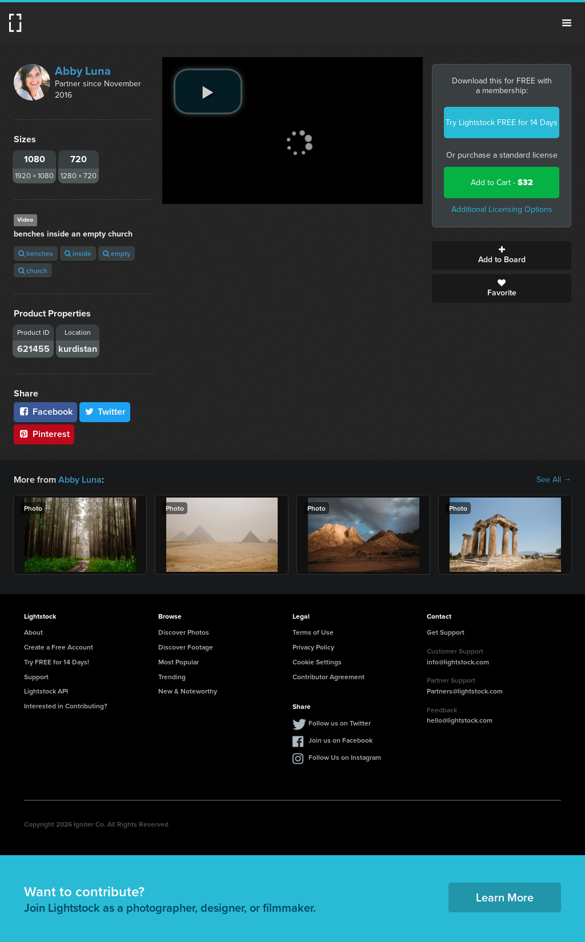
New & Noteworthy (187, 691)
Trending (172, 677)
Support (36, 677)
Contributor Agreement (328, 677)
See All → (553, 480)
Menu (567, 23)
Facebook (45, 411)
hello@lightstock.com (459, 720)
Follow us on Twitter (339, 723)
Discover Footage (185, 647)
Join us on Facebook (340, 740)
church (32, 270)
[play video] (208, 91)
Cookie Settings (317, 662)
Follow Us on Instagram (344, 757)
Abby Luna (83, 70)
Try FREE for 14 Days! (56, 662)
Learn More (505, 897)
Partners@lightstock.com (465, 691)
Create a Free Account (58, 647)
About (33, 632)
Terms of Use (313, 632)
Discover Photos (183, 632)
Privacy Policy (313, 647)
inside (78, 253)
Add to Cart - (502, 183)
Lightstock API (46, 691)
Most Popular (178, 662)
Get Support (445, 632)
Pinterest (44, 433)
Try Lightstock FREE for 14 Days (502, 123)
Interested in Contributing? (65, 706)
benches (35, 253)
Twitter (105, 411)
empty (116, 253)
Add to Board (502, 255)
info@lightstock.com (458, 662)
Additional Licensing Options (501, 209)
